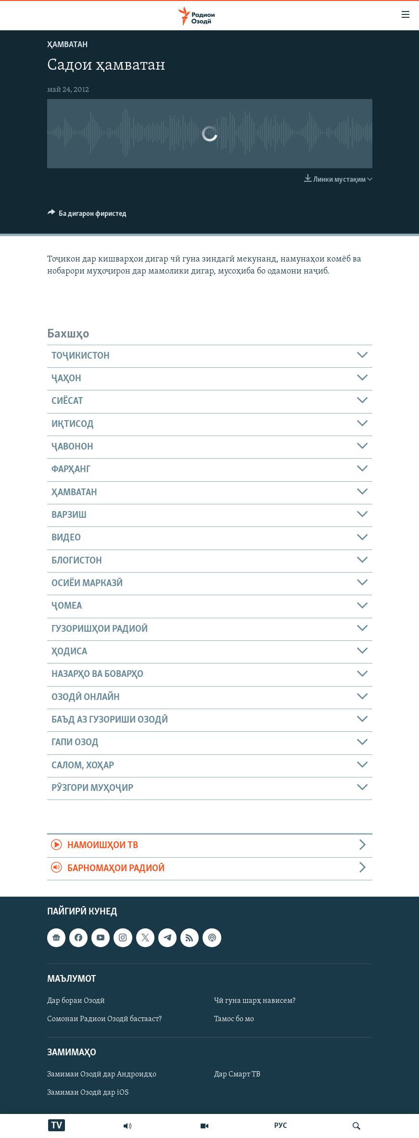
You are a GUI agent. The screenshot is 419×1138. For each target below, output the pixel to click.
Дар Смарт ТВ (237, 1075)
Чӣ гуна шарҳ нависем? (254, 1001)
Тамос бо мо (234, 1019)
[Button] (87, 216)
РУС (280, 1126)
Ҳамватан (67, 45)
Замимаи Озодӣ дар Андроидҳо (101, 1075)
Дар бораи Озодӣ (76, 1001)
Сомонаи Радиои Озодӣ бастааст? (104, 1019)
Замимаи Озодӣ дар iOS (88, 1093)
